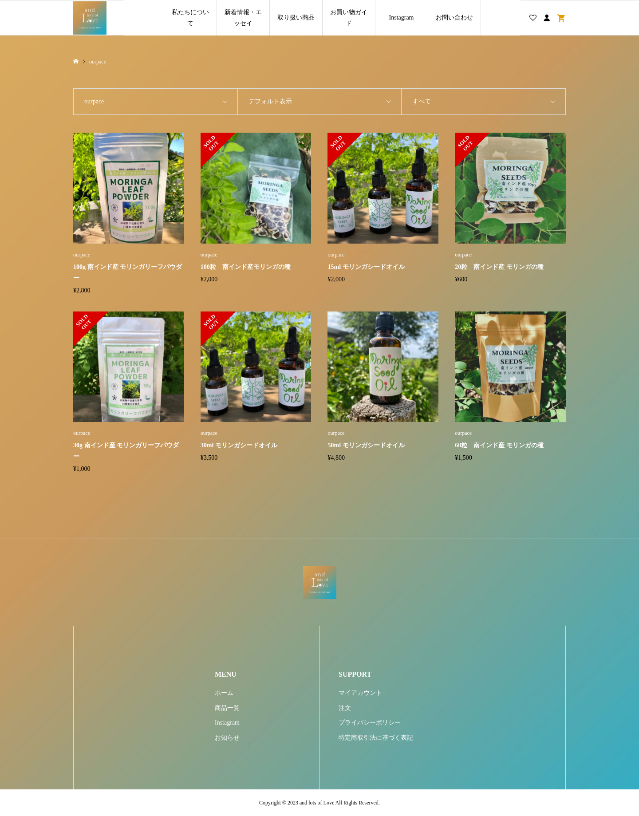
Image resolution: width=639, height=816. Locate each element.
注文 (345, 708)
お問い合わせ (454, 17)
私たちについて (190, 18)
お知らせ (227, 737)
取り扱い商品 (296, 17)
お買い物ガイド (348, 18)
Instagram (401, 17)
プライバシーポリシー (370, 722)
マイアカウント (360, 693)
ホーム (224, 693)
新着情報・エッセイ (243, 18)
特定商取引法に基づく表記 (376, 737)
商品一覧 (227, 708)
